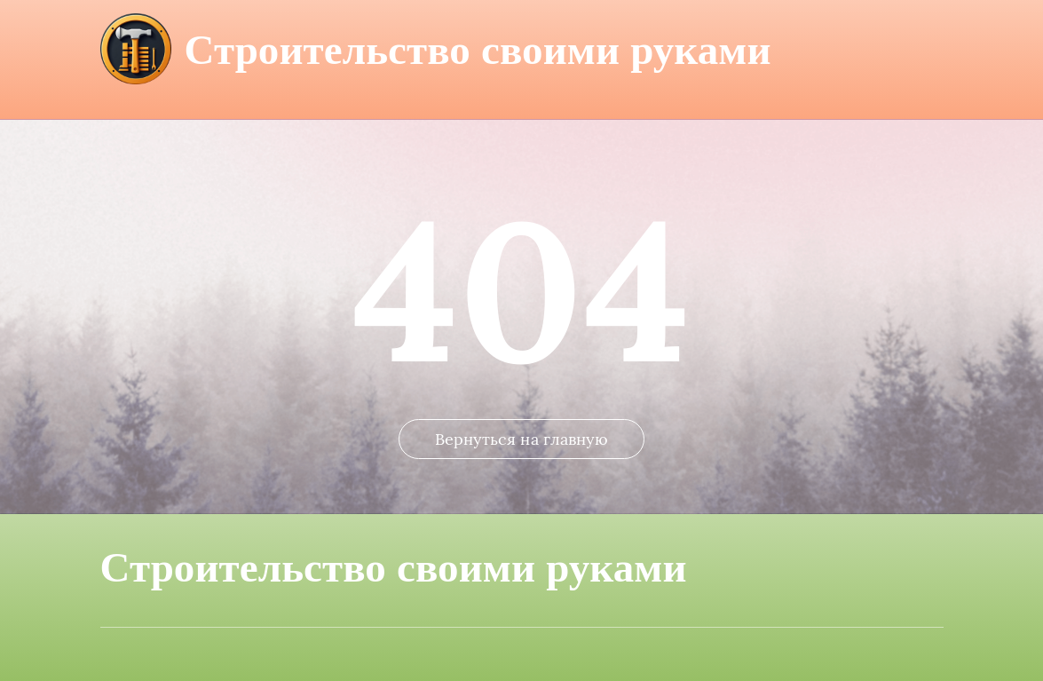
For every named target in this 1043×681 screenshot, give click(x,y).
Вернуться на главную (522, 439)
